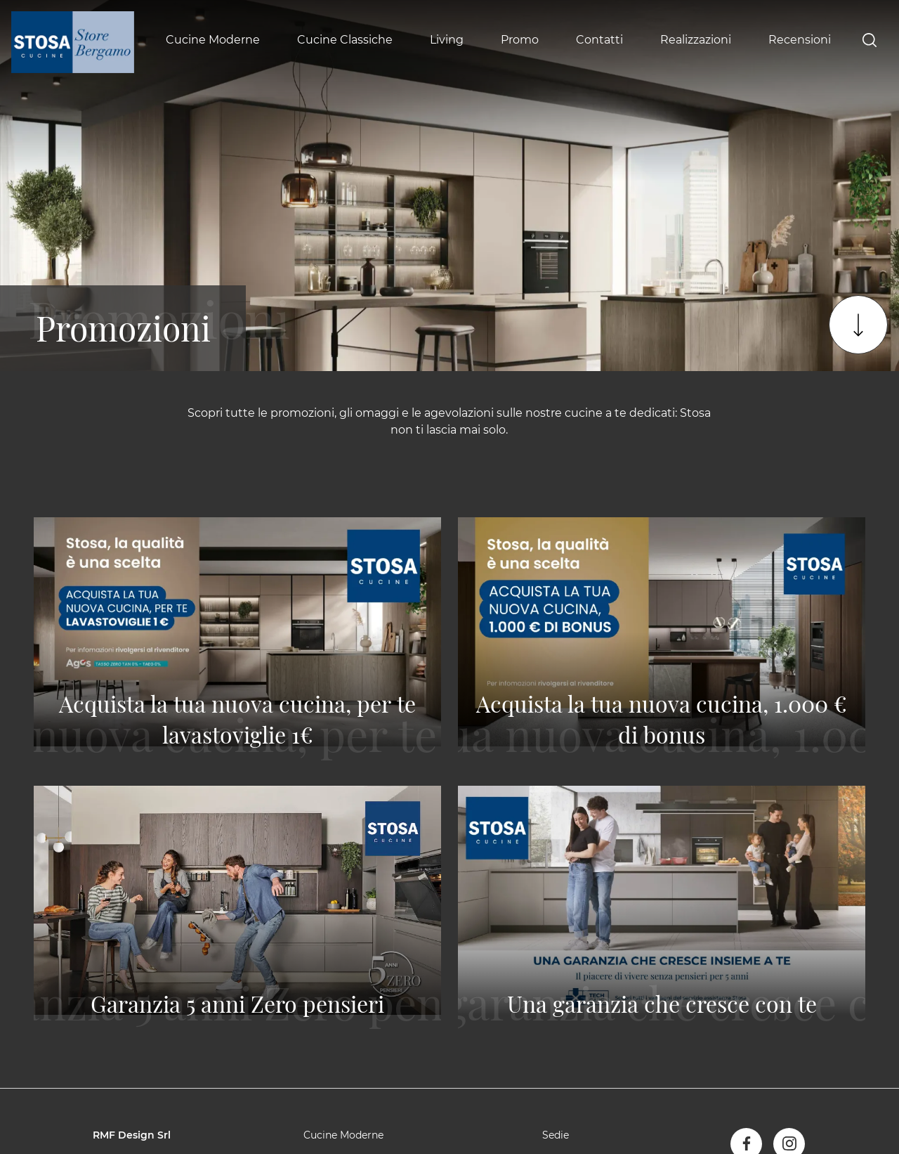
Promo (520, 39)
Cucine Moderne (213, 39)
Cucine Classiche (345, 39)
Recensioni (799, 39)
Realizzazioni (695, 39)
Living (447, 39)
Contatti (599, 39)
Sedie (555, 1135)
